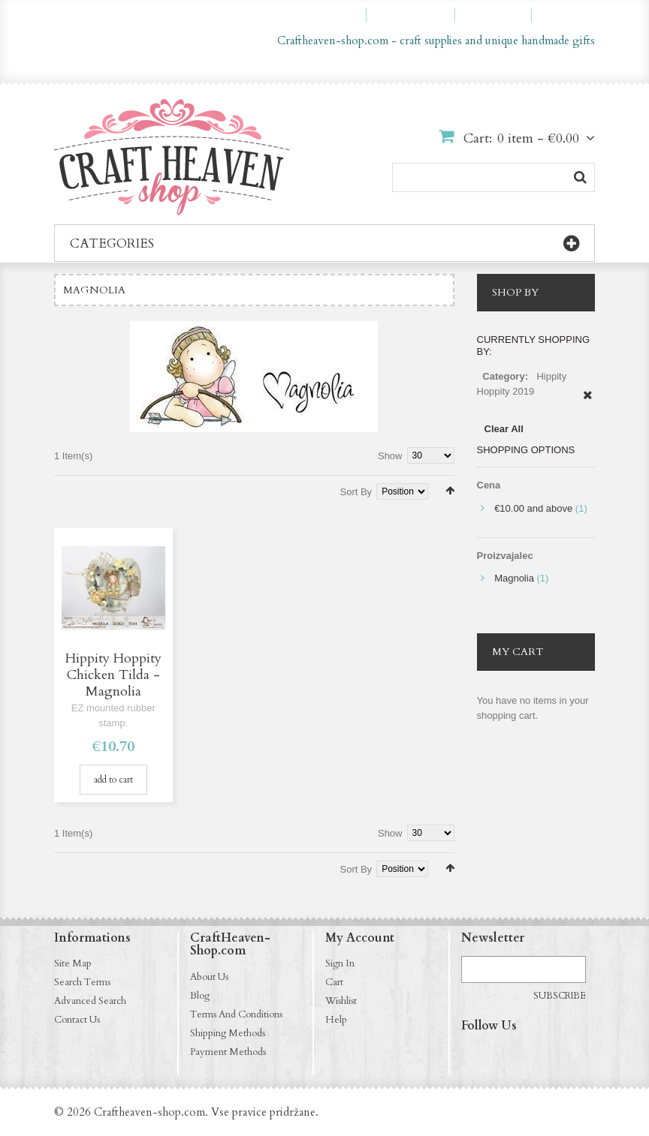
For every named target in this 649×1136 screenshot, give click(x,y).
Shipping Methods (227, 1033)
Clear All (504, 428)
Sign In (340, 963)
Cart (334, 982)
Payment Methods (228, 1052)
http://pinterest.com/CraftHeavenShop (532, 1054)
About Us (209, 977)
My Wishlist (417, 15)
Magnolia (514, 578)
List (80, 489)
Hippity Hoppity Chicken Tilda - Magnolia (113, 675)
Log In (570, 15)
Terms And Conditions (236, 1014)
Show (390, 455)
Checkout (500, 15)
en (547, 66)
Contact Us (77, 1019)
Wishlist (341, 1001)
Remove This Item (588, 403)
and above (533, 508)
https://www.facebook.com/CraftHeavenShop (473, 1054)
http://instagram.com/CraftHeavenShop (503, 1054)
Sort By (356, 491)
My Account (327, 15)
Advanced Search (90, 1001)
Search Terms (82, 982)
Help (336, 1019)
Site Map (73, 963)
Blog (200, 995)
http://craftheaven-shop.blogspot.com (561, 1054)
